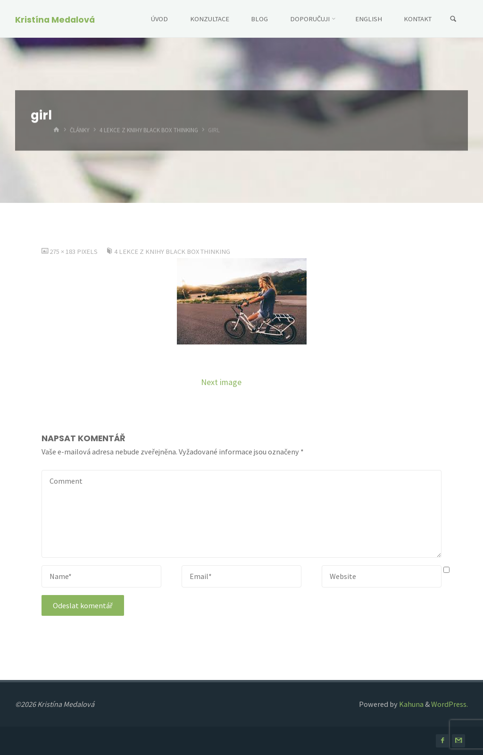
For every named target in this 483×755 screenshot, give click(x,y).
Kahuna (411, 704)
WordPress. (449, 704)
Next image (221, 382)
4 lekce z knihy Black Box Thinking (149, 130)
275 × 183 (63, 251)
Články (79, 130)
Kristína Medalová (55, 19)
